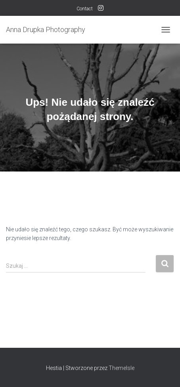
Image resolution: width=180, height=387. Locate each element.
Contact (85, 8)
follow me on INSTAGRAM (100, 9)
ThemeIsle (121, 368)
